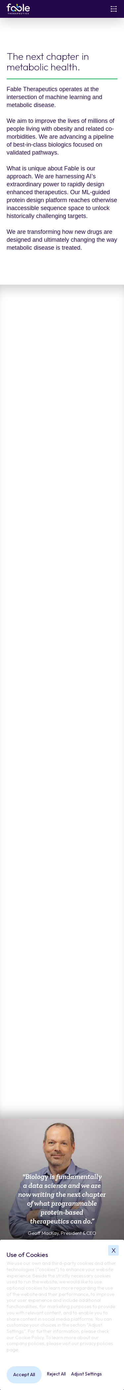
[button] (114, 9)
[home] (18, 9)
